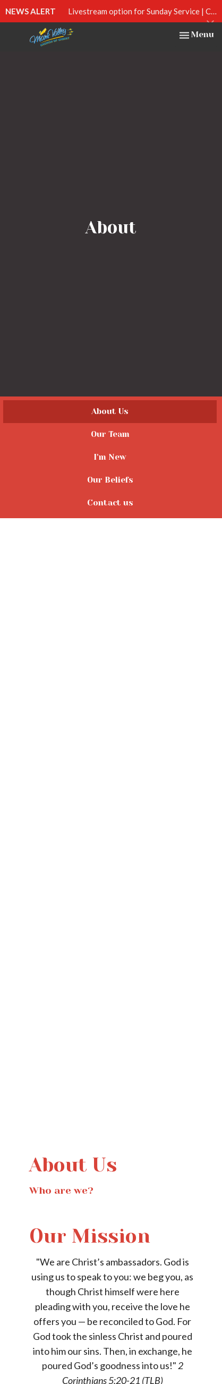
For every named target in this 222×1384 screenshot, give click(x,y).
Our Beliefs (110, 480)
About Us (110, 411)
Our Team (110, 434)
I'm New (109, 457)
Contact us (110, 503)
